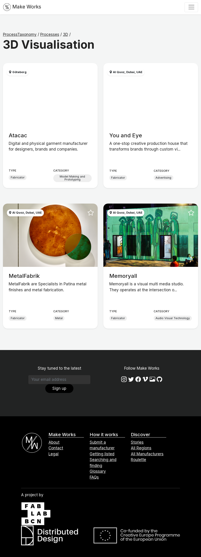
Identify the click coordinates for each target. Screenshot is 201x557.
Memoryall (123, 276)
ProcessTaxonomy (20, 34)
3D (65, 34)
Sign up (59, 388)
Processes (49, 34)
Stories (137, 442)
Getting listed (102, 454)
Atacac (18, 135)
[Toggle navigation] (191, 7)
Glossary (98, 471)
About (53, 442)
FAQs (94, 477)
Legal (53, 454)
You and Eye (125, 135)
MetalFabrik (24, 276)
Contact (55, 448)
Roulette (138, 459)
